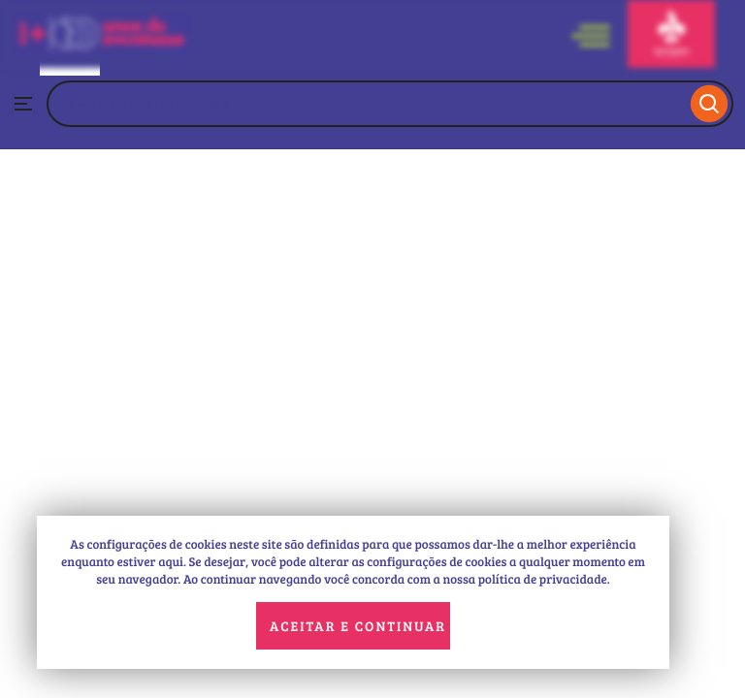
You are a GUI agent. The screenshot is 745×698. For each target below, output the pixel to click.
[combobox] (366, 103)
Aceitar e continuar (358, 626)
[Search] (709, 103)
